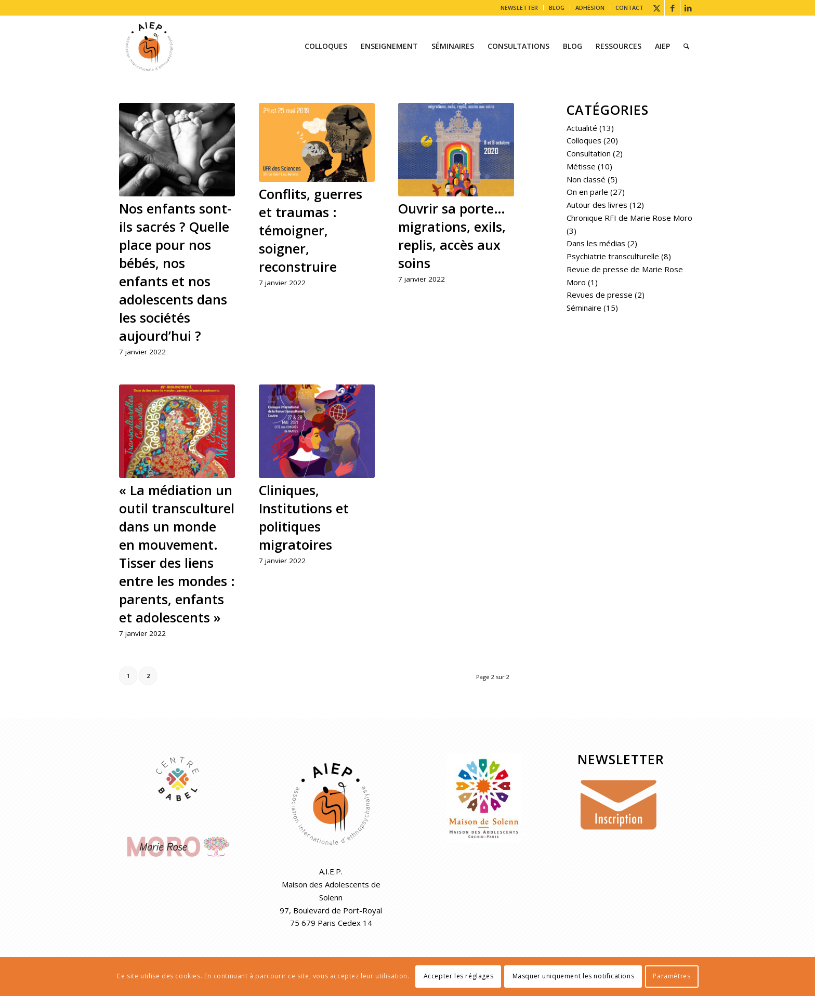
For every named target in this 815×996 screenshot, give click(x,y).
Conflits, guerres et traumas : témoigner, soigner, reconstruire (310, 230)
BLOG (556, 7)
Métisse (581, 166)
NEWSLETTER (519, 7)
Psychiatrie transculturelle (613, 256)
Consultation (589, 153)
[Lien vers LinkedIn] (688, 8)
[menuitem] (519, 7)
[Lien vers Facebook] (672, 8)
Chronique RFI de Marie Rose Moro (629, 218)
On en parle (587, 192)
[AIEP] (149, 46)
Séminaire (584, 307)
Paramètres (671, 976)
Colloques (584, 140)
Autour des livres (597, 205)
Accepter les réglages (459, 976)
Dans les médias (596, 243)
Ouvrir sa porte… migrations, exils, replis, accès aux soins (452, 236)
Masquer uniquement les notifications (573, 976)
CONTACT (629, 7)
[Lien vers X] (656, 8)
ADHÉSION (589, 7)
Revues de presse (600, 294)
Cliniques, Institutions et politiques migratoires (304, 517)
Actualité (582, 128)
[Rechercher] (686, 46)
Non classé (586, 179)
